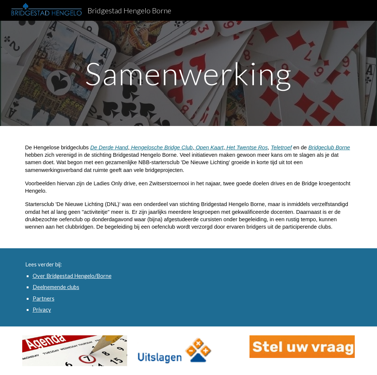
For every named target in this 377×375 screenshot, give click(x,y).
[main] (188, 73)
